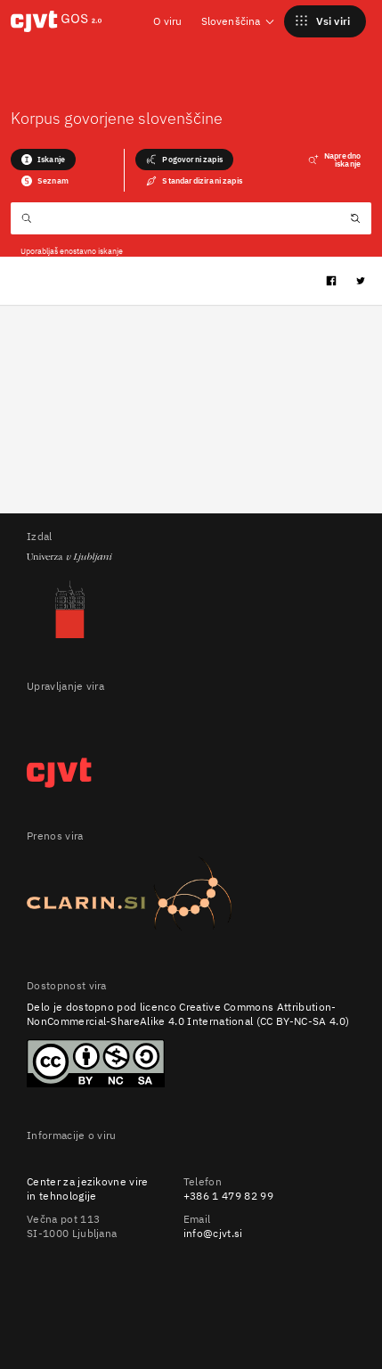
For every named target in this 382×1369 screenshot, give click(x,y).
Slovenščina (238, 21)
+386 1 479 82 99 (228, 1195)
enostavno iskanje (91, 251)
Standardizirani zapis (193, 181)
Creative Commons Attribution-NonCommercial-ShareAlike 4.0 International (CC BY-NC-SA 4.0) (188, 1014)
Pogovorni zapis (184, 159)
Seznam (45, 181)
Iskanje (43, 159)
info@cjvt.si (213, 1233)
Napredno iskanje (334, 159)
